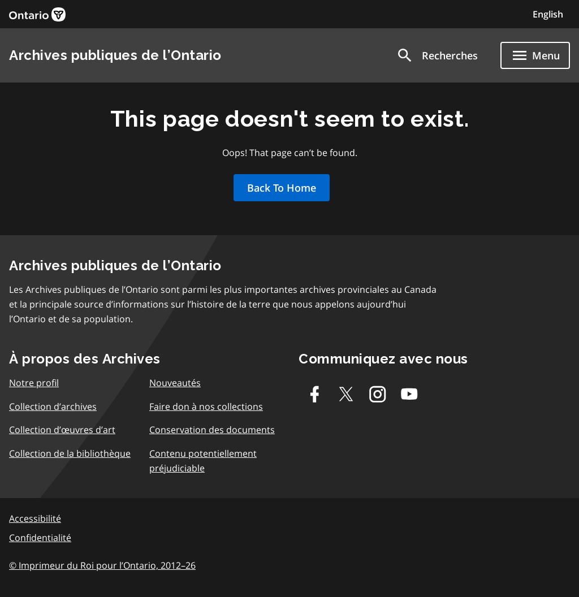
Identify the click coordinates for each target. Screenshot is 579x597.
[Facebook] (314, 394)
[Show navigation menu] (535, 55)
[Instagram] (378, 394)
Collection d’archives (53, 406)
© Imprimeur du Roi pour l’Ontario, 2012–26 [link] (102, 565)
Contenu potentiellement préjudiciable (203, 460)
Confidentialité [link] (40, 537)
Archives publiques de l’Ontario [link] (115, 55)
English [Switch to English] (548, 14)
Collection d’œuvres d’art (62, 429)
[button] (436, 55)
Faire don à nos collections (206, 406)
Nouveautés (175, 383)
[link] (37, 14)
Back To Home (281, 187)
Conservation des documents (212, 429)
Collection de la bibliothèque (70, 453)
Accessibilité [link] (35, 518)
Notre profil (34, 383)
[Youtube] (409, 394)
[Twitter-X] (346, 394)
